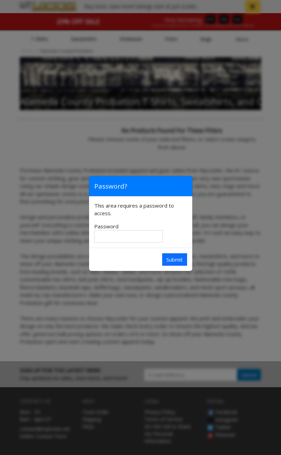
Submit (174, 259)
